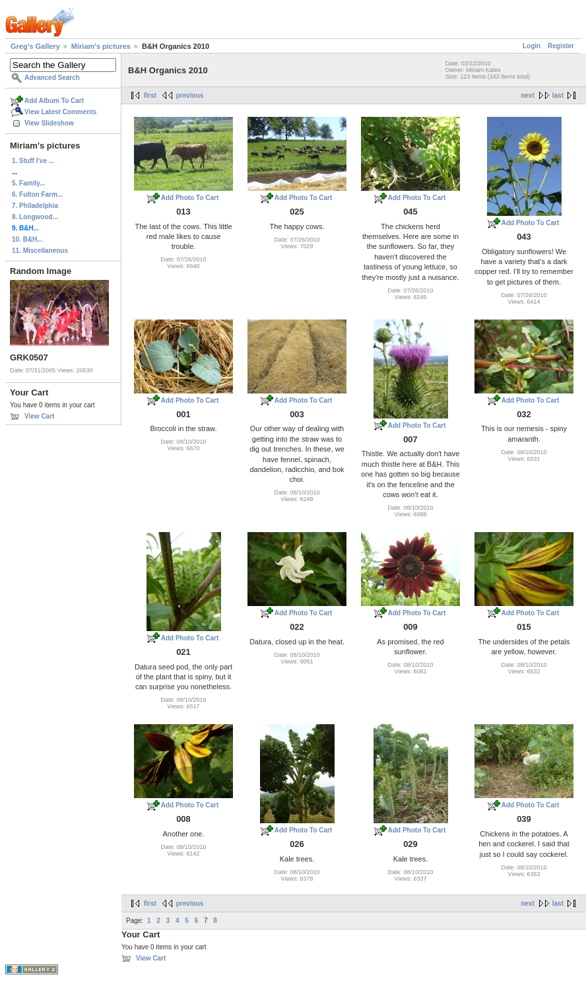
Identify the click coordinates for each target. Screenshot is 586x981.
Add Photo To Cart (190, 197)
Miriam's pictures (101, 46)
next (528, 95)
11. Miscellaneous (40, 250)
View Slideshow (49, 123)
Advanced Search (52, 77)
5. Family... (28, 183)
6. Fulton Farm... (37, 194)
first (150, 95)
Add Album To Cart (54, 100)
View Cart (39, 416)
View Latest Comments (60, 112)
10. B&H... (27, 239)
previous (190, 95)
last (558, 95)
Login (531, 46)
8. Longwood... (35, 216)
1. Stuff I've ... (33, 160)
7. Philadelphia (35, 205)
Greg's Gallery (35, 46)
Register (561, 46)
